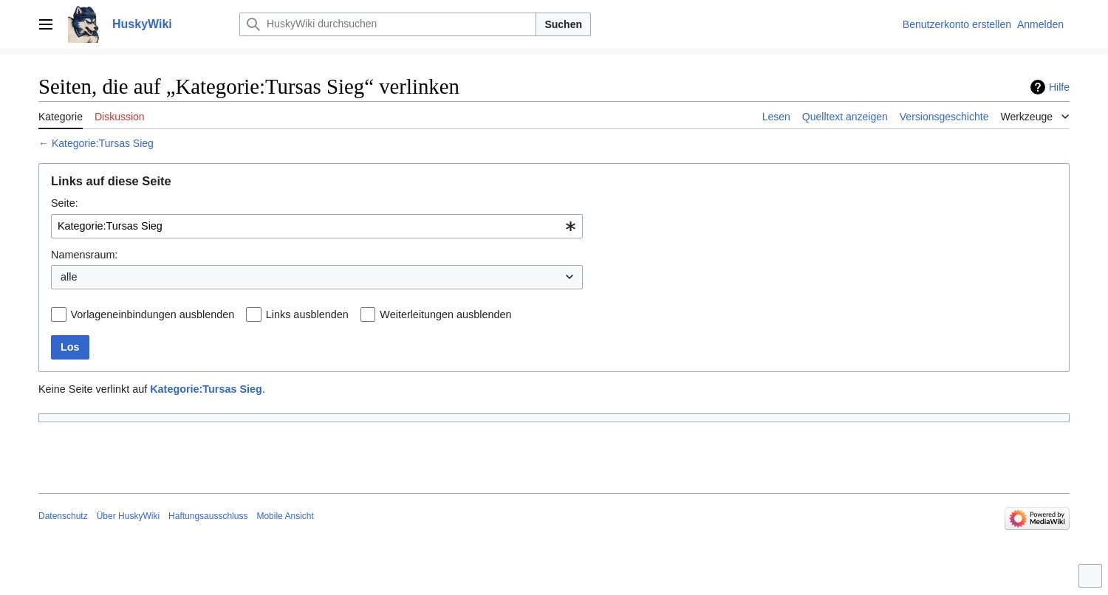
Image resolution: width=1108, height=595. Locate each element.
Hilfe (1059, 87)
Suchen (563, 24)
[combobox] (317, 226)
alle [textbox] (69, 277)
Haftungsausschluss (207, 516)
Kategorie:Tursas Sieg (103, 143)
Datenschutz (63, 516)
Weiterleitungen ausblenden (445, 314)
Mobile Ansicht (284, 516)
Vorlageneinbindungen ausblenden (153, 314)
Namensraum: (84, 255)
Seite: (64, 203)
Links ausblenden (307, 314)
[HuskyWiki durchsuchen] (387, 24)
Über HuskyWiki (128, 516)
